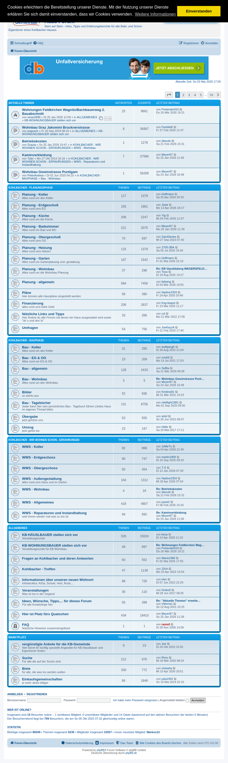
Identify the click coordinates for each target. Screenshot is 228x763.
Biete (26, 669)
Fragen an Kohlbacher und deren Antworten (57, 558)
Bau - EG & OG (34, 358)
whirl (165, 416)
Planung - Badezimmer (40, 226)
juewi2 (166, 501)
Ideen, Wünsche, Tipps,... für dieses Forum (57, 601)
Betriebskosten (34, 141)
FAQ (25, 625)
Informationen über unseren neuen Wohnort (57, 580)
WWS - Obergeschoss (40, 468)
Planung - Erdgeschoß (40, 205)
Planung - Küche (35, 216)
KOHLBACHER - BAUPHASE (26, 340)
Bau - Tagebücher (36, 403)
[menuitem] (38, 43)
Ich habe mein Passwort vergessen (135, 700)
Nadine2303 (169, 292)
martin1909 (169, 457)
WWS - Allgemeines (38, 502)
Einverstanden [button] (199, 11)
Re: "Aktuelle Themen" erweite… (178, 600)
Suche (27, 658)
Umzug (27, 427)
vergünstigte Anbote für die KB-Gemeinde (56, 644)
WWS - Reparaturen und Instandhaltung (54, 513)
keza (165, 534)
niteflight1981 (170, 402)
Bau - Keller (31, 347)
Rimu (165, 657)
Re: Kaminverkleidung (171, 512)
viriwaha (167, 668)
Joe (164, 643)
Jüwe (165, 204)
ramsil (166, 624)
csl (163, 313)
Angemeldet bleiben (174, 700)
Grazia (31, 144)
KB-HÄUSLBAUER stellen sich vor (50, 535)
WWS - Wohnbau (85, 147)
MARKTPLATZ (17, 637)
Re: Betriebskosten (169, 488)
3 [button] (189, 94)
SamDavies (169, 236)
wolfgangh (168, 346)
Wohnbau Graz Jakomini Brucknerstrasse (56, 127)
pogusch (32, 130)
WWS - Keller (32, 447)
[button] (169, 95)
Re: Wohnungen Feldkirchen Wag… (180, 545)
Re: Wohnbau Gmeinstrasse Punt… (180, 378)
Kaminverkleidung (37, 155)
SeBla (165, 368)
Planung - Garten (36, 258)
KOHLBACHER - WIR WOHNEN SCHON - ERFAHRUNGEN (61, 146)
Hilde (165, 426)
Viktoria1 (167, 603)
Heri (164, 579)
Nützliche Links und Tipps (43, 314)
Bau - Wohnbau (50, 178)
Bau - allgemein (34, 368)
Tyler (30, 158)
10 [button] (211, 94)
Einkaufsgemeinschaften (42, 679)
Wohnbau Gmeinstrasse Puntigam (50, 172)
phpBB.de (131, 753)
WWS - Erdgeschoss (38, 457)
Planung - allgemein (38, 282)
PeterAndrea (35, 175)
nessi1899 (33, 117)
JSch (165, 568)
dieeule (166, 140)
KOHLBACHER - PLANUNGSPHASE (31, 187)
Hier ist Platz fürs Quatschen (45, 614)
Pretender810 (170, 109)
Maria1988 (168, 558)
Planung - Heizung (37, 248)
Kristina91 (168, 391)
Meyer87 (167, 154)
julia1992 (167, 678)
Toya (165, 271)
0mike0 (166, 590)
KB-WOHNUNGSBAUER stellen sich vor (50, 120)
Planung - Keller (35, 194)
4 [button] (195, 94)
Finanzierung (32, 303)
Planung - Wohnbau (38, 269)
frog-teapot (168, 302)
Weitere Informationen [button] (155, 14)
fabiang (166, 281)
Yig (164, 215)
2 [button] (183, 94)
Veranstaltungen (35, 590)
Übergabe (30, 417)
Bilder (27, 392)
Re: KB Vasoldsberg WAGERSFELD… (181, 268)
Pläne (26, 293)
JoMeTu (167, 446)
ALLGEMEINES (87, 117)
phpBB (101, 750)
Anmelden (15, 694)
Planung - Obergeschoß (41, 237)
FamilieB (167, 127)
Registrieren (37, 694)
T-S (164, 467)
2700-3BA (168, 247)
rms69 (166, 357)
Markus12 (153, 732)
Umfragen (30, 328)
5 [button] (201, 94)
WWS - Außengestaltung (42, 479)
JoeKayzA (168, 327)
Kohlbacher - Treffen (38, 569)
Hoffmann (168, 194)
